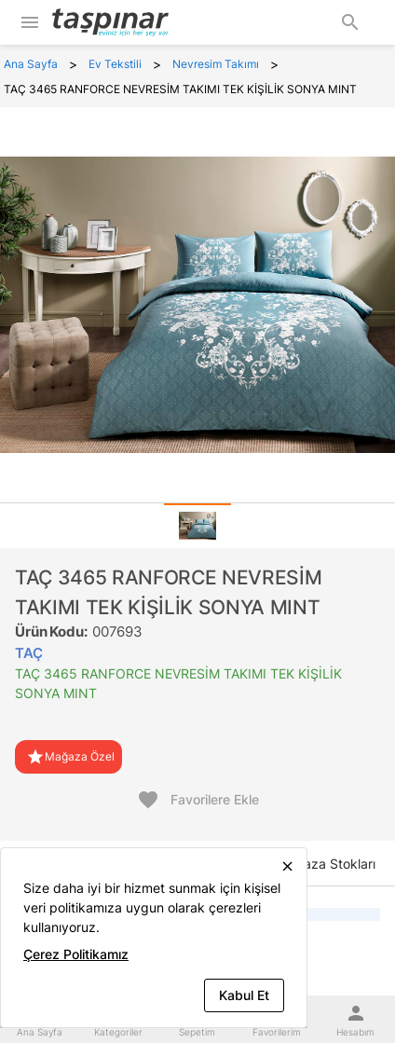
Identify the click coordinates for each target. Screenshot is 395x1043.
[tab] (197, 525)
